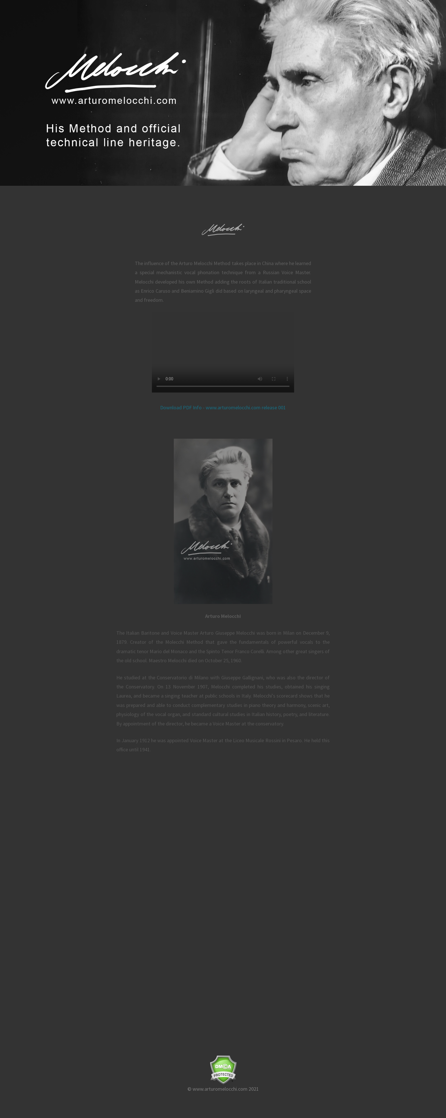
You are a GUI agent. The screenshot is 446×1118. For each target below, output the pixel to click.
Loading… (223, 883)
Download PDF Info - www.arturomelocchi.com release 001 (223, 410)
